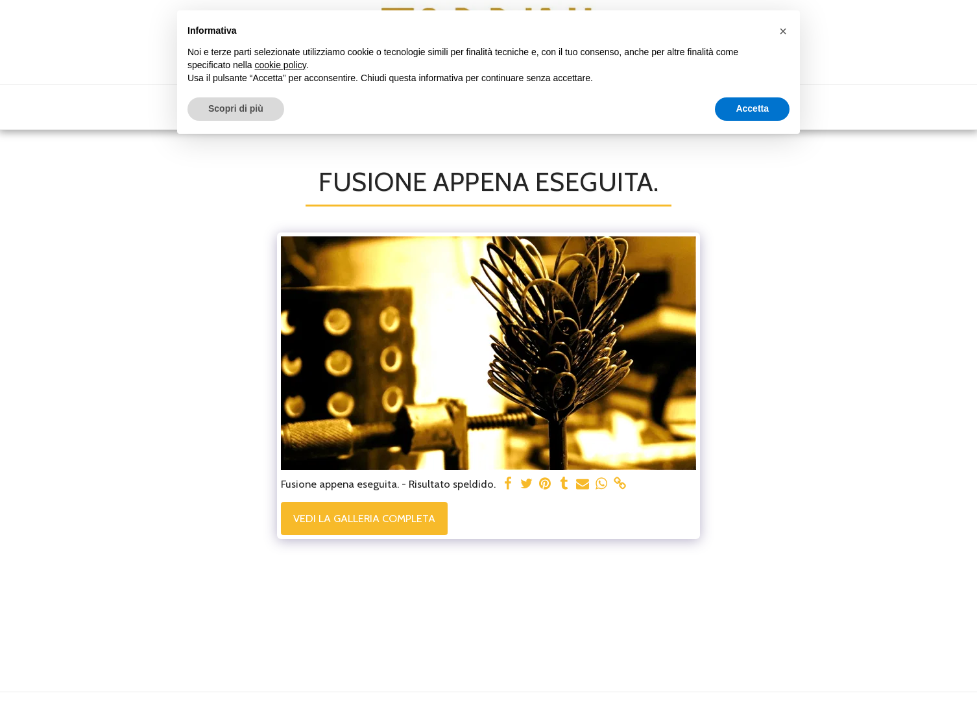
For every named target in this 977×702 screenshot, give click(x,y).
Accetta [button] (752, 108)
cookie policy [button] (280, 65)
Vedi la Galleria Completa (364, 518)
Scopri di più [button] (235, 108)
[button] (783, 31)
